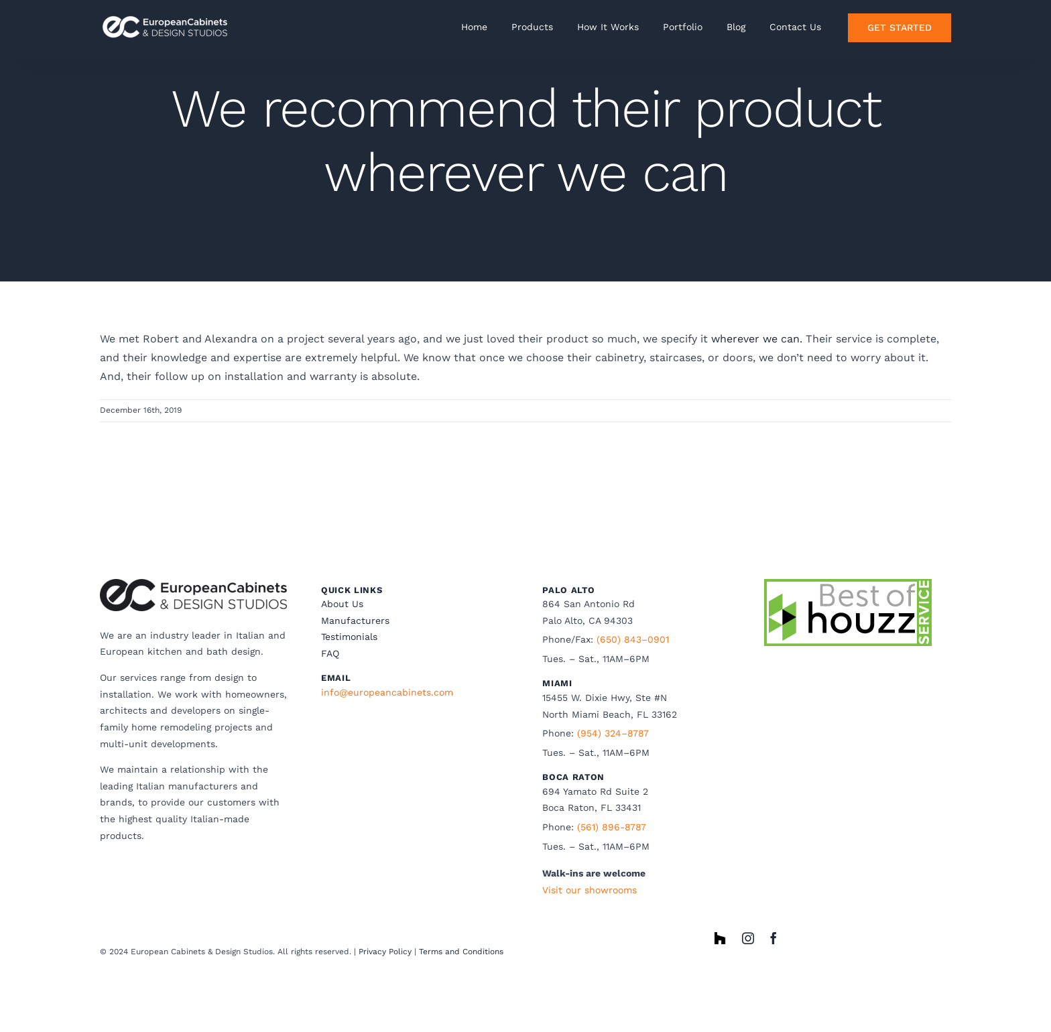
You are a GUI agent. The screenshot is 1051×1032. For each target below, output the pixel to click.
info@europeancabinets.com (387, 692)
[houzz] (720, 937)
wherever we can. (756, 338)
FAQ (330, 653)
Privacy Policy (385, 951)
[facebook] (773, 938)
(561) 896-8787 (611, 827)
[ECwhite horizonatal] (167, 15)
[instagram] (748, 938)
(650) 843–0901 (633, 639)
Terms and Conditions (461, 951)
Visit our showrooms (589, 890)
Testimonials (349, 636)
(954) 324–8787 (613, 733)
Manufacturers (355, 620)
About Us (342, 603)
